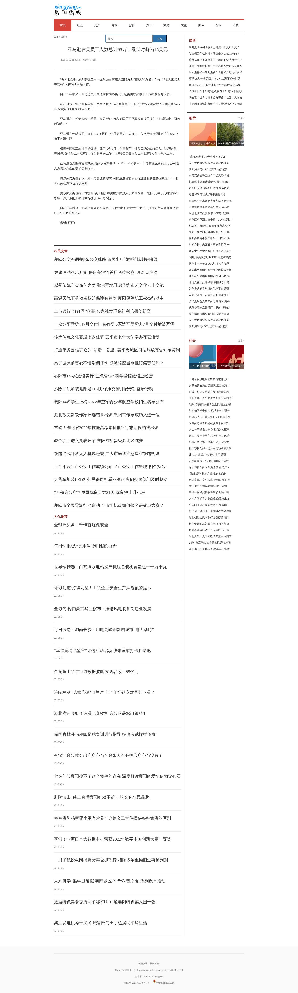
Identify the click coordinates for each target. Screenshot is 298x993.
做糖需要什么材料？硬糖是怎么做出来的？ (214, 53)
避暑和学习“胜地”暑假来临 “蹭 (207, 194)
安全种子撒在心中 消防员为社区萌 (209, 429)
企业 (218, 25)
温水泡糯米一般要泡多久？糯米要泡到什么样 (215, 72)
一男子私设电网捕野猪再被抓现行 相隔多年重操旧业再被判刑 (111, 860)
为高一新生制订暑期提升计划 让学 (209, 232)
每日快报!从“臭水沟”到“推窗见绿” (85, 546)
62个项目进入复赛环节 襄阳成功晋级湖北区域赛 (98, 440)
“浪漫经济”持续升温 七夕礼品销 (208, 156)
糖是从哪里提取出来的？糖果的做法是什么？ (215, 59)
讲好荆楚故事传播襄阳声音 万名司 (209, 207)
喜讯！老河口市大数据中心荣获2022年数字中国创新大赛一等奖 (112, 839)
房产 (97, 25)
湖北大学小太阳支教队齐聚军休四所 (210, 398)
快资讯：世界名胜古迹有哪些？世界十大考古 (215, 97)
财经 (115, 25)
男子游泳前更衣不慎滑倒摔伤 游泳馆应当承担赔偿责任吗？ (109, 363)
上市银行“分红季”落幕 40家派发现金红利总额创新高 (102, 311)
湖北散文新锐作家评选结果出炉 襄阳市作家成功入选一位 (107, 414)
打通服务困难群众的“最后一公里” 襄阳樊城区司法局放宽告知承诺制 (117, 350)
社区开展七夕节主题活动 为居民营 (209, 435)
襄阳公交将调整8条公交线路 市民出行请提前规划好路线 (106, 259)
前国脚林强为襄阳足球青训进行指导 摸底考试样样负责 (104, 734)
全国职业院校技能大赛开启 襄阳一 (209, 505)
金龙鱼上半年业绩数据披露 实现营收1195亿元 (96, 671)
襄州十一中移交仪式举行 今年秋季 (209, 263)
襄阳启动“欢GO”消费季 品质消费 (208, 169)
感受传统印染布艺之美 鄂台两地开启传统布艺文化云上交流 (109, 285)
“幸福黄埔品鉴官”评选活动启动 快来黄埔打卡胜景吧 (102, 650)
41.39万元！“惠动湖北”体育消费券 (209, 188)
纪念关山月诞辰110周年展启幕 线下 (210, 225)
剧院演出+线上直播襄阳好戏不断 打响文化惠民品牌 (101, 797)
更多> (241, 118)
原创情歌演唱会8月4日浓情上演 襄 (209, 313)
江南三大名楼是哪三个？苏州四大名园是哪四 (215, 66)
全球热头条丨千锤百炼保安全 (81, 525)
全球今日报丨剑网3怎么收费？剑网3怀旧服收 (215, 91)
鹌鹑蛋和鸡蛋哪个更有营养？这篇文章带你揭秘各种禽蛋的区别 (112, 818)
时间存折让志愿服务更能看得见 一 (209, 244)
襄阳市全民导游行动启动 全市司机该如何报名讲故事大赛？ (109, 505)
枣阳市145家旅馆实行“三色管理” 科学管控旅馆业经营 (103, 376)
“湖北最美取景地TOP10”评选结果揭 (210, 257)
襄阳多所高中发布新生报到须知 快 (209, 238)
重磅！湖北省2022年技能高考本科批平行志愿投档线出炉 (106, 427)
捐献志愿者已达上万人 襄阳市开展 (209, 530)
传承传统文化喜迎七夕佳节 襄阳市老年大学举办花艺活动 (107, 337)
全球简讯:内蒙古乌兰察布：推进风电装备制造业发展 (102, 608)
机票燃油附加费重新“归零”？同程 (208, 181)
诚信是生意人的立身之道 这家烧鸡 (209, 301)
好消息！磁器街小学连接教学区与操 (210, 511)
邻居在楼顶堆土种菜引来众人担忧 (209, 442)
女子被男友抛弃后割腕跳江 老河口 (209, 385)
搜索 (159, 38)
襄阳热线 (67, 8)
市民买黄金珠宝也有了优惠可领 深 (209, 175)
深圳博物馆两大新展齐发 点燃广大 (209, 467)
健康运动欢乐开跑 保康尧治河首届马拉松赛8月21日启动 (106, 272)
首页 (63, 25)
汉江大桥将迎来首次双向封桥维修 (209, 163)
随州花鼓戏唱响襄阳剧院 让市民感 (209, 276)
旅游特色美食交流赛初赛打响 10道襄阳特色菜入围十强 (104, 902)
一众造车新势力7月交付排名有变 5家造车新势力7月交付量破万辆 (114, 324)
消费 (236, 25)
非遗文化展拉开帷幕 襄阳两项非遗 (209, 282)
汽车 (149, 25)
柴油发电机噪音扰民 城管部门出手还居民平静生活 (100, 922)
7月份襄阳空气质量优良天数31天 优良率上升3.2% (99, 492)
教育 (132, 25)
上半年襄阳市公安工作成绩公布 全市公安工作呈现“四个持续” (110, 466)
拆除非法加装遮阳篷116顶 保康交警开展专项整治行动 (103, 388)
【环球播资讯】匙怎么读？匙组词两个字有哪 (215, 103)
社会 (80, 25)
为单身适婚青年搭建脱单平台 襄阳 (209, 288)
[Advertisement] (165, 10)
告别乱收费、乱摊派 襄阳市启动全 (209, 461)
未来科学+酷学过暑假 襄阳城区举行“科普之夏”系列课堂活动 (110, 881)
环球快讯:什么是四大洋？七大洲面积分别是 (214, 78)
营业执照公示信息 (163, 983)
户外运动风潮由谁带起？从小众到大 (210, 219)
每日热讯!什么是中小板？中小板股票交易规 (214, 85)
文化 (184, 25)
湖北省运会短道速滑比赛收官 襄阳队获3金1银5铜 (99, 713)
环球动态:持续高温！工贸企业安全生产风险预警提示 (102, 587)
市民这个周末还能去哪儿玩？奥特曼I (210, 200)
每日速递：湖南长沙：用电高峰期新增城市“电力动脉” (104, 629)
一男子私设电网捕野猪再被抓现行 (209, 379)
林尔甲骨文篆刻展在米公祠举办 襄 (209, 523)
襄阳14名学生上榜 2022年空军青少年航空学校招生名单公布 (109, 401)
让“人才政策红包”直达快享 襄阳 (208, 454)
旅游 (166, 25)
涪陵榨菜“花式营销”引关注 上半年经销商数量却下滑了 (104, 692)
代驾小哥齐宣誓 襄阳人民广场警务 (209, 307)
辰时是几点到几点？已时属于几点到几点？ (214, 47)
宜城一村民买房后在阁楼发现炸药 (209, 391)
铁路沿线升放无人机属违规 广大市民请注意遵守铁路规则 (107, 453)
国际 (201, 25)
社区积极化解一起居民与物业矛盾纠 (210, 448)
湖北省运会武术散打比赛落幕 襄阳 (209, 517)
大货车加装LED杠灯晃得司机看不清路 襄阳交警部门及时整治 (111, 479)
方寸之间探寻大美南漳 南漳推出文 (209, 498)
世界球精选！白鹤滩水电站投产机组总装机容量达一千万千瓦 (110, 566)
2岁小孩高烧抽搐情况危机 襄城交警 (210, 404)
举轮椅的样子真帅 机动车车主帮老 (209, 410)
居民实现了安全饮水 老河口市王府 (209, 479)
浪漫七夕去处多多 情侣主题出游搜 (209, 213)
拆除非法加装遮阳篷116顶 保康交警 (210, 417)
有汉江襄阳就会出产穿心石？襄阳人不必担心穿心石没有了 (108, 755)
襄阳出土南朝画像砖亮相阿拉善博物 (210, 269)
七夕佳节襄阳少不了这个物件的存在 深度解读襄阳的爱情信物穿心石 (117, 776)
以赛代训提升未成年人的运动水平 (209, 295)
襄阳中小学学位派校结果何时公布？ (210, 251)
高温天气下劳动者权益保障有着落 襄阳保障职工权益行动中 (109, 298)
